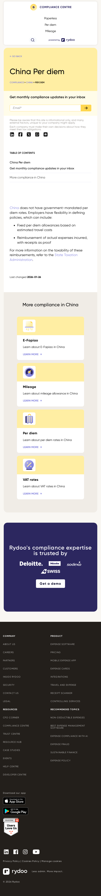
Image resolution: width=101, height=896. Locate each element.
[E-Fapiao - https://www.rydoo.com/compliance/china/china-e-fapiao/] (50, 338)
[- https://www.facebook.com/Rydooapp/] (17, 851)
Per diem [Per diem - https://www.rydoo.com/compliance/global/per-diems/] (50, 24)
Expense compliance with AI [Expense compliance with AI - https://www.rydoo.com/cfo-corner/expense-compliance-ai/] (69, 736)
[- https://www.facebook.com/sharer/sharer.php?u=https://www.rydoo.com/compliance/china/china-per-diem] (20, 134)
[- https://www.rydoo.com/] (62, 41)
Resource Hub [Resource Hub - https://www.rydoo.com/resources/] (12, 742)
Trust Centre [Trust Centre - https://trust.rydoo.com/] (11, 734)
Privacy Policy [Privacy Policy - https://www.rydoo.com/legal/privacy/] (11, 861)
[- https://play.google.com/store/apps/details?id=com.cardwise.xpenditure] (17, 809)
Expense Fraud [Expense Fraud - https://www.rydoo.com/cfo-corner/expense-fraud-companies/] (60, 744)
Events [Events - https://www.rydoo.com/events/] (7, 758)
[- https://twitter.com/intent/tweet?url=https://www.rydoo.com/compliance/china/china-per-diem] (28, 134)
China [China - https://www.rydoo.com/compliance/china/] (29, 82)
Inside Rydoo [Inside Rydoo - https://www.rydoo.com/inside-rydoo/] (12, 677)
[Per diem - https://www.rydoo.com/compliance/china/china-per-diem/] (50, 431)
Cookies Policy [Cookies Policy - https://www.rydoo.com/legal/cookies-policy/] (30, 861)
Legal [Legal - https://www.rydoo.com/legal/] (7, 701)
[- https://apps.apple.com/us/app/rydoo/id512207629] (15, 799)
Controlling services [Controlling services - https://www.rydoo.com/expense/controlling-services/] (65, 701)
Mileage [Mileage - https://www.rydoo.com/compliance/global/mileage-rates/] (50, 31)
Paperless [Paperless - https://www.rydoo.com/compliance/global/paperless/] (50, 18)
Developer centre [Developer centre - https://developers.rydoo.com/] (14, 774)
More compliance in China (27, 177)
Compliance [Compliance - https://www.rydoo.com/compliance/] (17, 82)
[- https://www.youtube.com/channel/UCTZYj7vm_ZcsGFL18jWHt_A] (37, 851)
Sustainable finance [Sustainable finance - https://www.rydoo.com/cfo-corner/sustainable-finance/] (64, 752)
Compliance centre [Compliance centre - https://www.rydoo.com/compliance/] (16, 725)
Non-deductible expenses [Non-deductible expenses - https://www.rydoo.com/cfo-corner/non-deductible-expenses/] (67, 717)
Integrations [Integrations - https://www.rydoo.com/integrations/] (59, 677)
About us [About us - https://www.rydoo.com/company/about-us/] (9, 644)
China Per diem (20, 162)
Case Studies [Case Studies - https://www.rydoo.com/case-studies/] (11, 750)
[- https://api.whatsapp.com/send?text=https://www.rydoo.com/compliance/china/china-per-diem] (37, 134)
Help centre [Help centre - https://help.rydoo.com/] (11, 766)
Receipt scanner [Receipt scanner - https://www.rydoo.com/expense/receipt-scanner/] (61, 693)
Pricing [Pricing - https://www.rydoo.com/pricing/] (55, 652)
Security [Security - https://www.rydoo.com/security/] (9, 685)
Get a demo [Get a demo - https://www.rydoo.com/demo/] (50, 584)
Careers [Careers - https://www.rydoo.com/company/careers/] (8, 652)
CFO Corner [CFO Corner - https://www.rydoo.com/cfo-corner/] (11, 717)
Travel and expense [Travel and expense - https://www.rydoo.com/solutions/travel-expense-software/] (63, 685)
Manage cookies (52, 861)
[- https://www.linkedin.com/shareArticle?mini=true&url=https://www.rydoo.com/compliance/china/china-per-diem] (12, 134)
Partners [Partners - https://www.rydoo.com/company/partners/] (9, 660)
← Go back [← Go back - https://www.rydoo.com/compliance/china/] (16, 56)
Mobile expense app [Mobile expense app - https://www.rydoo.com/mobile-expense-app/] (63, 660)
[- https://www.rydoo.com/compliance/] (50, 10)
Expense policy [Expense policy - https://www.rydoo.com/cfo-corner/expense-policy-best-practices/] (60, 760)
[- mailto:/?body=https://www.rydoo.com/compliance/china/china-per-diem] (45, 134)
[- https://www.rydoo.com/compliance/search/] (33, 41)
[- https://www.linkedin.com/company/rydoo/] (7, 851)
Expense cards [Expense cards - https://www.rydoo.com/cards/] (60, 668)
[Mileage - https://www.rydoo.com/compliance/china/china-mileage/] (50, 384)
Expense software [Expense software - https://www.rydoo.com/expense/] (62, 644)
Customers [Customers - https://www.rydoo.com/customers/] (10, 668)
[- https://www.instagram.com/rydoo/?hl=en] (26, 851)
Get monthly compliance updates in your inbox (42, 168)
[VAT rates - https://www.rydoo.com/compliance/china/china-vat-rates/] (50, 477)
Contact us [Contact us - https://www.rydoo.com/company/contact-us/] (11, 693)
